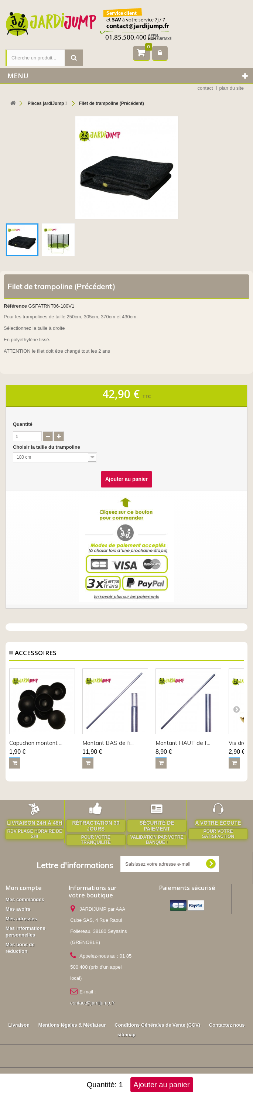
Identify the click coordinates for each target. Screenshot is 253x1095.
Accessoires (171, 1048)
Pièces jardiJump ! (126, 1048)
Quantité (23, 424)
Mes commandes (25, 899)
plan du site (231, 88)
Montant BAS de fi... (108, 743)
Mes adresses (21, 918)
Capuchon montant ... (35, 743)
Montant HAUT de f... (182, 743)
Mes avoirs (18, 909)
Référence (15, 306)
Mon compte (24, 888)
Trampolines (82, 1048)
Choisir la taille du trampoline (47, 447)
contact (205, 88)
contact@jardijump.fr (92, 1003)
